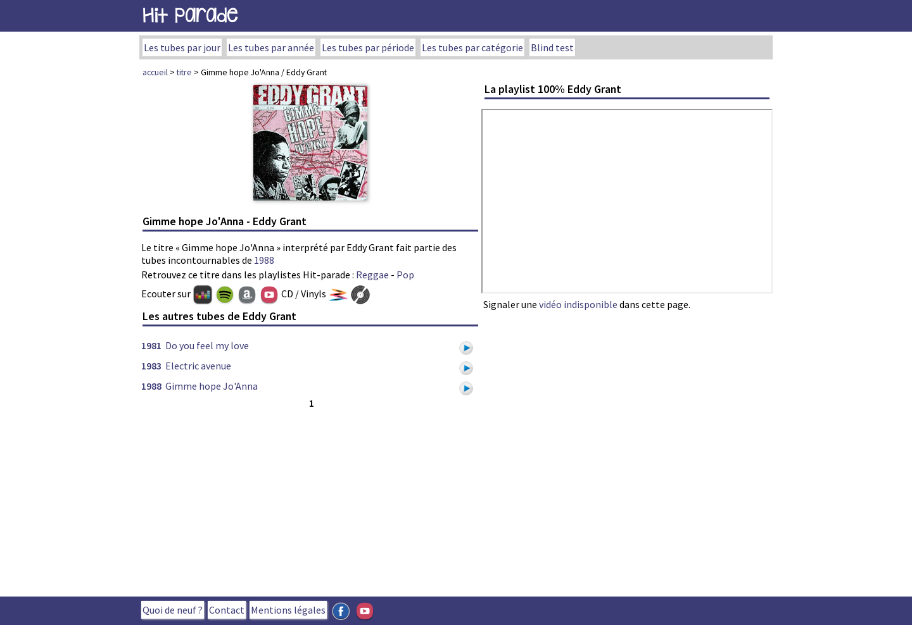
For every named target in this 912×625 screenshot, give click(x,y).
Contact (226, 609)
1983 (151, 365)
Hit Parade (190, 15)
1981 (151, 345)
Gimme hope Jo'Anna (211, 386)
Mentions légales (288, 609)
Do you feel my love (207, 345)
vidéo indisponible (578, 304)
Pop (405, 274)
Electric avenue (198, 365)
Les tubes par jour (182, 47)
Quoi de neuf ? (172, 609)
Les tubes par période (368, 47)
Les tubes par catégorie (472, 47)
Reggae (372, 274)
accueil (155, 72)
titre (184, 72)
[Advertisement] (310, 499)
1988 (264, 260)
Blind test (552, 47)
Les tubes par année (271, 47)
